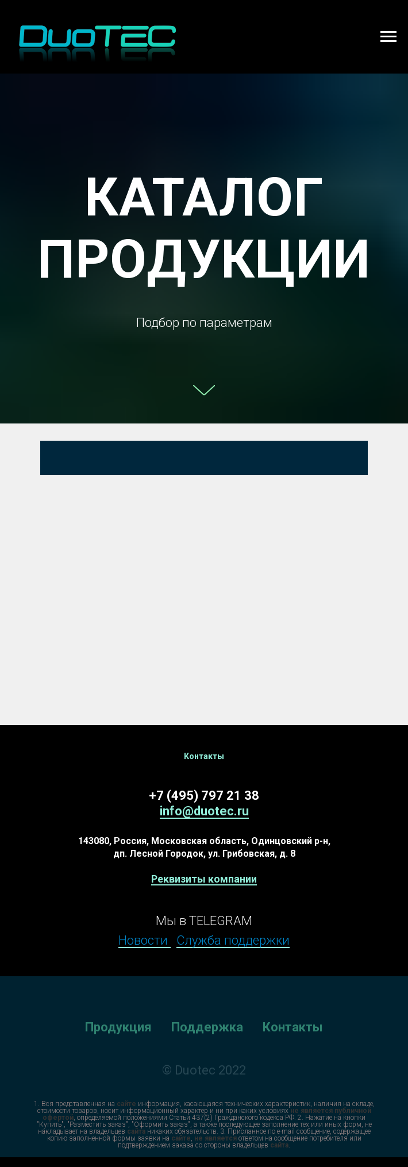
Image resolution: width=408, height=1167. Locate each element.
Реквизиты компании (204, 879)
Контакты (293, 1027)
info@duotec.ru (204, 811)
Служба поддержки (233, 940)
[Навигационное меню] (388, 37)
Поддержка (207, 1027)
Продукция (118, 1027)
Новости (144, 940)
